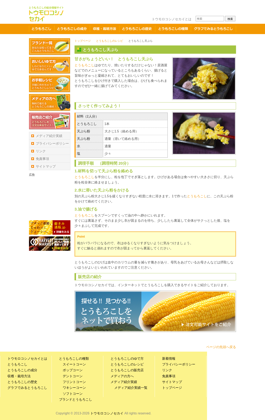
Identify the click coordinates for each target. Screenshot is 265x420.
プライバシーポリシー (52, 143)
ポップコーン (73, 370)
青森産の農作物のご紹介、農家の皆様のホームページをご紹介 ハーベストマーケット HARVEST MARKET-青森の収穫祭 (49, 243)
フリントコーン (74, 382)
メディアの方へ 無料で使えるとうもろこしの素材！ (49, 102)
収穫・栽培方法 (104, 29)
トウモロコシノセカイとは (172, 19)
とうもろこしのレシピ (109, 40)
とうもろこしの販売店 (127, 370)
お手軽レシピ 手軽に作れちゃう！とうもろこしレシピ (49, 84)
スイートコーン (74, 364)
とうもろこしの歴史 (137, 29)
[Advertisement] (49, 198)
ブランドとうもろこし (75, 399)
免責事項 (42, 159)
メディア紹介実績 (49, 136)
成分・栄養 (72, 29)
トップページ (83, 40)
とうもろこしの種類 (173, 29)
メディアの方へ (122, 376)
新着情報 (168, 358)
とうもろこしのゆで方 (127, 358)
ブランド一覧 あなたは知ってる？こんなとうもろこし (49, 46)
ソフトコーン (73, 393)
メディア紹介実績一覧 (130, 387)
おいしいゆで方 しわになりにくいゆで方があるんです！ (49, 65)
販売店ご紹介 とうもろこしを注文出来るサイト (49, 121)
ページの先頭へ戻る (221, 347)
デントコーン (73, 376)
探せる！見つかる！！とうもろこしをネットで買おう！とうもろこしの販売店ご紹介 (155, 311)
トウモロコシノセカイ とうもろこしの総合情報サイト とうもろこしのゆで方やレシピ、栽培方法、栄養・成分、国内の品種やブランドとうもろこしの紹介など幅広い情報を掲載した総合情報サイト (46, 14)
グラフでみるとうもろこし (213, 29)
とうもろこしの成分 (22, 370)
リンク (41, 151)
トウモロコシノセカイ (107, 413)
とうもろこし (41, 29)
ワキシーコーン (74, 387)
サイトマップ (46, 166)
